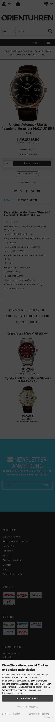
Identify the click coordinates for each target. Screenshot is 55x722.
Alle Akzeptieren (27, 698)
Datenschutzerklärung (39, 714)
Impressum (48, 717)
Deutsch (6, 714)
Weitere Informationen (27, 707)
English (16, 714)
